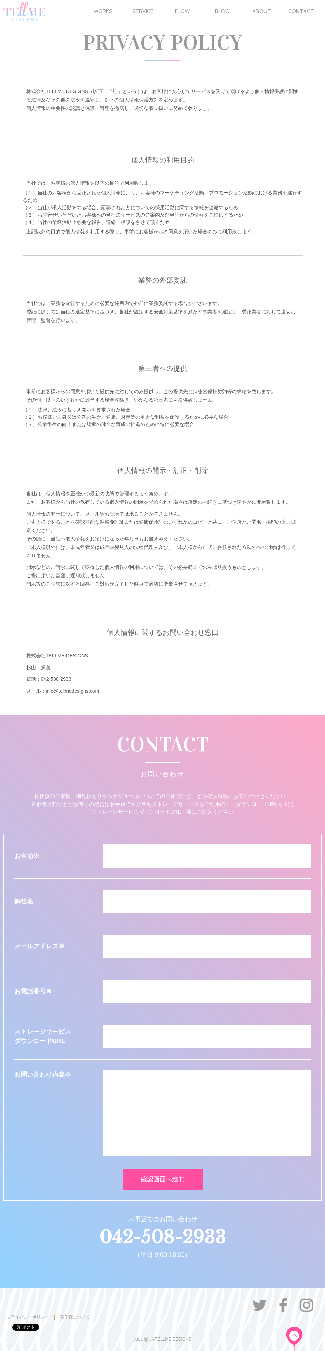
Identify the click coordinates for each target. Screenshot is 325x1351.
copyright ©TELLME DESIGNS (162, 1339)
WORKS (103, 11)
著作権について (75, 1317)
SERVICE (143, 11)
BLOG (222, 11)
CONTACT (301, 11)
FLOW (182, 11)
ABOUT (261, 11)
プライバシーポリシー (28, 1317)
